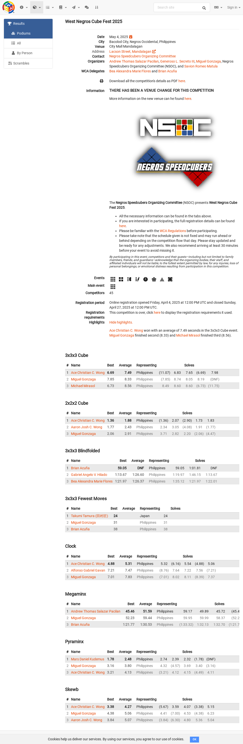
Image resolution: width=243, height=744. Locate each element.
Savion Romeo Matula (201, 66)
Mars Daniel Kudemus (87, 659)
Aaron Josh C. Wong (86, 427)
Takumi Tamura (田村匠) (89, 516)
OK (194, 739)
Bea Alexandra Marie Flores (130, 71)
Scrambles (18, 63)
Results (16, 24)
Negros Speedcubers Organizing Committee (142, 56)
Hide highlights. (121, 322)
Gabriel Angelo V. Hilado (89, 475)
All (16, 43)
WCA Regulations (173, 231)
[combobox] (182, 7)
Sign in (234, 7)
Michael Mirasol (188, 335)
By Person (21, 53)
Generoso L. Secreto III (177, 61)
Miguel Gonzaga (208, 61)
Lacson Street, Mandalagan (130, 51)
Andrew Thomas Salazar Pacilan (134, 61)
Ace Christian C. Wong (126, 330)
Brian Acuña (167, 71)
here (181, 81)
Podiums (20, 33)
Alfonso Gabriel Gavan (88, 570)
